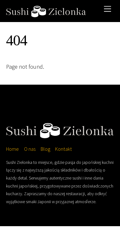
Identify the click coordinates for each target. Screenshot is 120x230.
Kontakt (63, 149)
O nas (30, 149)
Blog (45, 149)
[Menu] (107, 8)
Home (12, 149)
